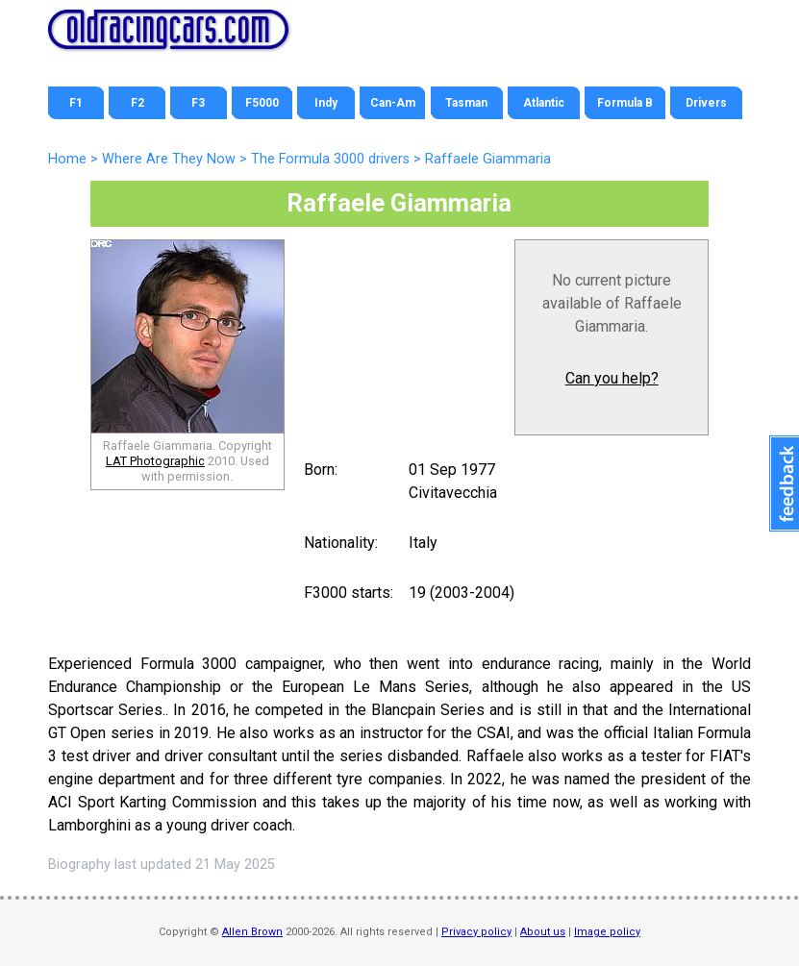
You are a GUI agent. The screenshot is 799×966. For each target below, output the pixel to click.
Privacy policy (476, 932)
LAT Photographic (155, 461)
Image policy (607, 932)
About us (542, 932)
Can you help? (612, 378)
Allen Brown (252, 932)
